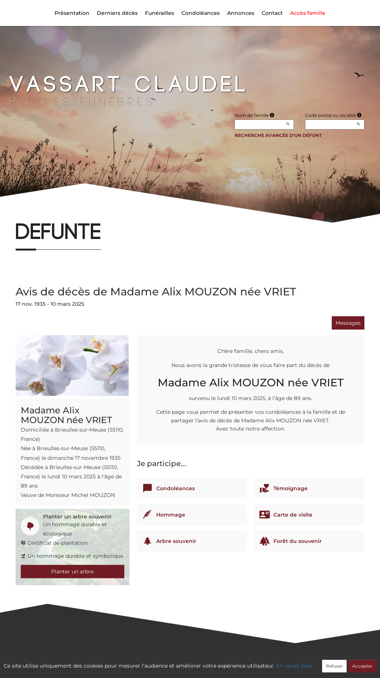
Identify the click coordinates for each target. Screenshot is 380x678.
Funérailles (159, 13)
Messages (348, 323)
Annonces (240, 13)
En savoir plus (294, 665)
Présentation (72, 13)
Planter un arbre (72, 571)
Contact (272, 13)
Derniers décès (117, 13)
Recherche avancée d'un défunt (278, 135)
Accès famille (307, 13)
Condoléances (200, 13)
